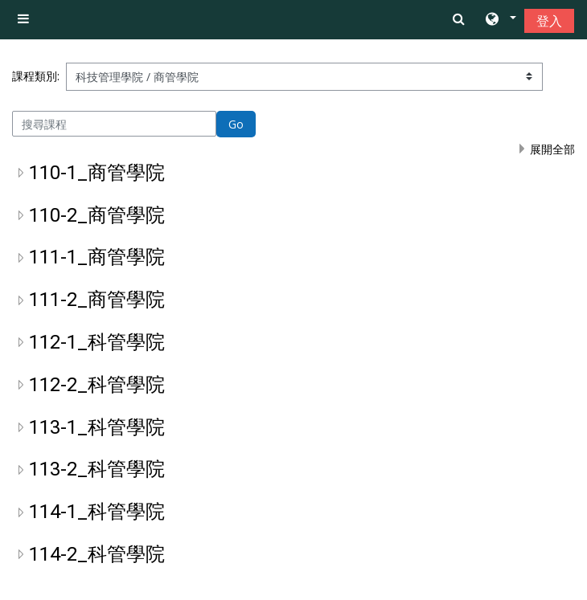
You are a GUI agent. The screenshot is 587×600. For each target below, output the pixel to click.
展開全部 (552, 149)
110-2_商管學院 (97, 215)
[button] (499, 20)
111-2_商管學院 (97, 299)
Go (236, 124)
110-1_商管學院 (97, 172)
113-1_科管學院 (97, 427)
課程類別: (36, 76)
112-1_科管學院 (97, 342)
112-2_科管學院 (97, 384)
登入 (549, 21)
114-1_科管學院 (97, 511)
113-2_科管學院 (97, 469)
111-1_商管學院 (97, 257)
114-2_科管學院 (97, 554)
